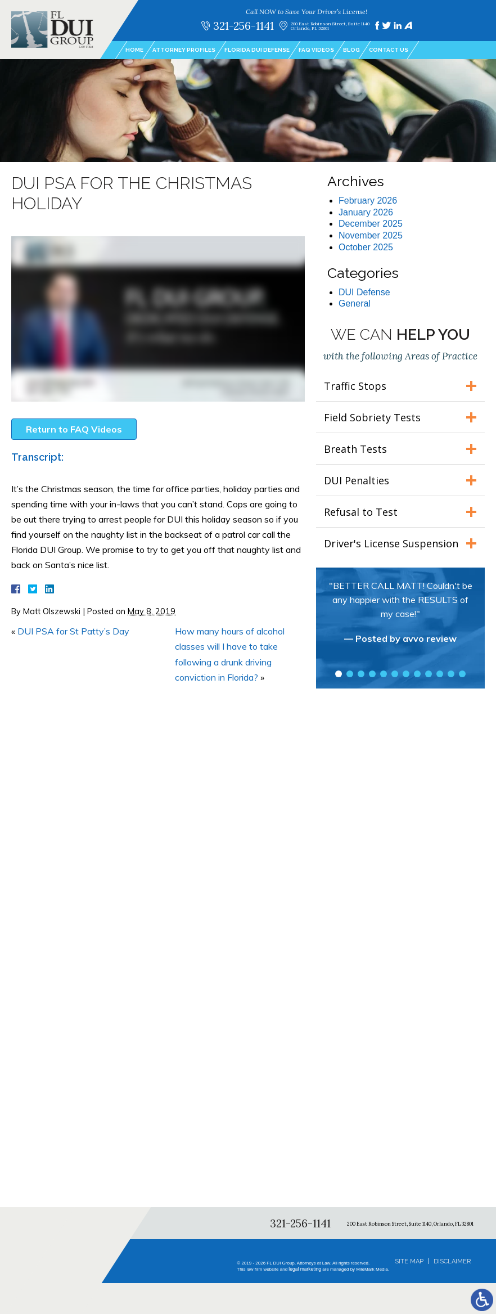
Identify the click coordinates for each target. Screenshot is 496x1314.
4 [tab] (372, 673)
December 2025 (371, 223)
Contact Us (388, 50)
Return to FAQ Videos (74, 429)
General (355, 303)
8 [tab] (417, 673)
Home (134, 50)
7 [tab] (406, 673)
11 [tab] (451, 673)
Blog (351, 50)
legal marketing (306, 1269)
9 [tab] (428, 673)
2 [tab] (349, 673)
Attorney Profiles (183, 50)
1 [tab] (338, 673)
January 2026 (366, 212)
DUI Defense (364, 292)
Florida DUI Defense (257, 50)
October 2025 (366, 247)
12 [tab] (462, 673)
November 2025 (371, 235)
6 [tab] (394, 673)
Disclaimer (452, 1261)
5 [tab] (383, 673)
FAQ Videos (316, 50)
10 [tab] (439, 673)
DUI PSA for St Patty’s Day (73, 631)
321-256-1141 (243, 25)
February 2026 (368, 200)
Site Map (409, 1261)
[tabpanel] (400, 617)
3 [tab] (361, 673)
